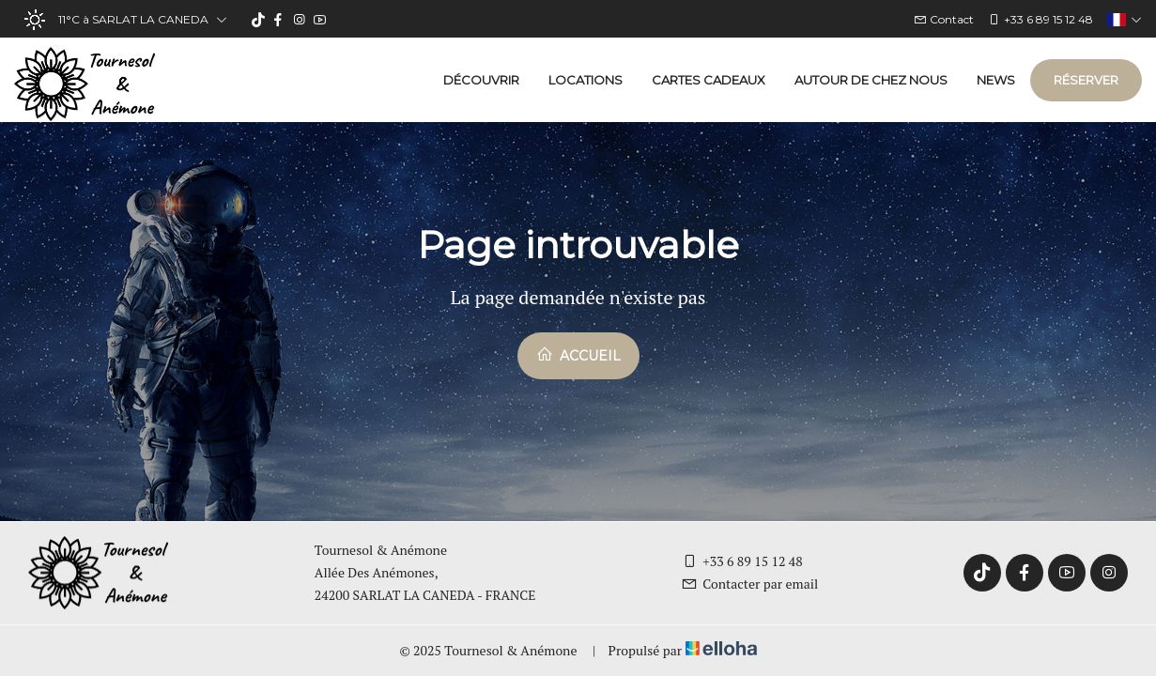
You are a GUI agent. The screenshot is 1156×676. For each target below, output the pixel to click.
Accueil (578, 355)
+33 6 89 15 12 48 (742, 561)
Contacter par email (749, 583)
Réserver (1086, 79)
